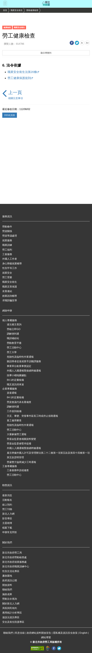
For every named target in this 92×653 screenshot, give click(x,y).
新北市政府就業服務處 (14, 562)
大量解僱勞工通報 (16, 434)
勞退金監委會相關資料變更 (21, 439)
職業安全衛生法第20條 (22, 72)
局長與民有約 (9, 608)
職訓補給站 (13, 338)
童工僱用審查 (14, 420)
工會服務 (7, 254)
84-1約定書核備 (15, 380)
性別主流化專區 (10, 571)
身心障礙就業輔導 (12, 263)
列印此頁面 (9, 115)
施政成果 (7, 594)
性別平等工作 (9, 268)
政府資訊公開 (9, 580)
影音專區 (7, 518)
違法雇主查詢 (14, 324)
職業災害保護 (9, 286)
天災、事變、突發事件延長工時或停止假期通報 (32, 416)
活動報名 (7, 500)
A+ (87, 43)
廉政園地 (7, 575)
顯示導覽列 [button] (46, 53)
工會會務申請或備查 (18, 470)
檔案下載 (7, 527)
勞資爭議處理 (9, 235)
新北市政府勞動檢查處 (14, 557)
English (84, 633)
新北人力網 (8, 513)
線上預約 (7, 504)
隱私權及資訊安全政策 (65, 633)
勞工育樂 (7, 277)
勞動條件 (7, 226)
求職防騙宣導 (9, 300)
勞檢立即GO (13, 329)
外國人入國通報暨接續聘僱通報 (24, 370)
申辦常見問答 (9, 532)
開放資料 (7, 585)
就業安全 (7, 273)
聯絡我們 (7, 589)
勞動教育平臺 (14, 343)
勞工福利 (7, 249)
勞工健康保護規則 (19, 78)
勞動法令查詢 (9, 599)
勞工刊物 (7, 509)
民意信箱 (20, 633)
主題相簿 (7, 523)
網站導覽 (46, 637)
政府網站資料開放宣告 (39, 633)
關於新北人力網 (10, 603)
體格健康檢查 (32, 10)
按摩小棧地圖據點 (16, 375)
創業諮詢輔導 (9, 296)
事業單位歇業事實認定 (19, 366)
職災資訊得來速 (15, 384)
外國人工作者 (9, 259)
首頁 (5, 10)
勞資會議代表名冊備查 (19, 402)
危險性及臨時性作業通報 (20, 357)
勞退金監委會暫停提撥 (19, 443)
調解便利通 (13, 333)
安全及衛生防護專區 (13, 622)
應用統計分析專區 (12, 612)
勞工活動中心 (14, 347)
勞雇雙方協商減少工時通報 (21, 462)
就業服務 (7, 240)
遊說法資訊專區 (10, 617)
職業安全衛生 (17, 10)
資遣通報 (12, 393)
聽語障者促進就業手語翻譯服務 (24, 361)
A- (82, 43)
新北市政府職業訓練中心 (15, 566)
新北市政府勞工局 (12, 552)
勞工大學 (12, 352)
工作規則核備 (14, 411)
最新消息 (7, 495)
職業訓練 (7, 245)
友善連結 (7, 291)
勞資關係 (7, 231)
